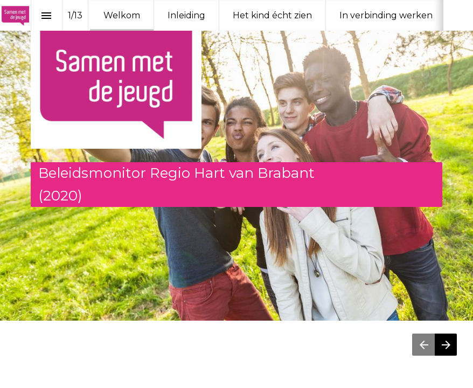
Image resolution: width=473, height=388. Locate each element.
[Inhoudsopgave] (46, 15)
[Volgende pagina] (446, 345)
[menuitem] (122, 15)
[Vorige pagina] (423, 345)
